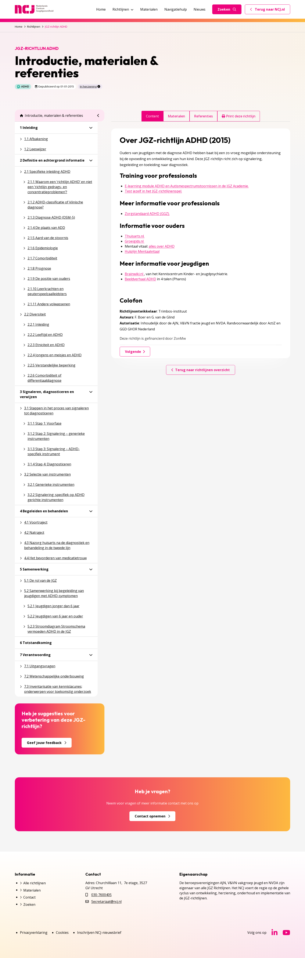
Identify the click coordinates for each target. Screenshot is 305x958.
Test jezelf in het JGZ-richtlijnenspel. (153, 191)
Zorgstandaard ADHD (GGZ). (147, 213)
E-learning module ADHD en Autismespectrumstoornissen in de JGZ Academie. (187, 186)
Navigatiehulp (175, 9)
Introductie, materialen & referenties (51, 115)
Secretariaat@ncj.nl (106, 901)
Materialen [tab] (176, 116)
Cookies (62, 932)
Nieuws (199, 9)
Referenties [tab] (203, 116)
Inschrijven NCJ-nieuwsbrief (99, 932)
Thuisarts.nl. (134, 236)
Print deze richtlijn (238, 116)
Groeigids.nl (134, 241)
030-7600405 (101, 894)
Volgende (135, 351)
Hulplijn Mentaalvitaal (142, 251)
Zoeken (227, 9)
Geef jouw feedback (46, 742)
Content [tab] (152, 116)
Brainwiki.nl (134, 274)
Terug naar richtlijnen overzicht (200, 370)
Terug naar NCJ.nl (270, 10)
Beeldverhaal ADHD (140, 279)
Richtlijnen (122, 9)
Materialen (149, 9)
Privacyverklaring (33, 932)
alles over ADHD (162, 246)
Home (101, 9)
